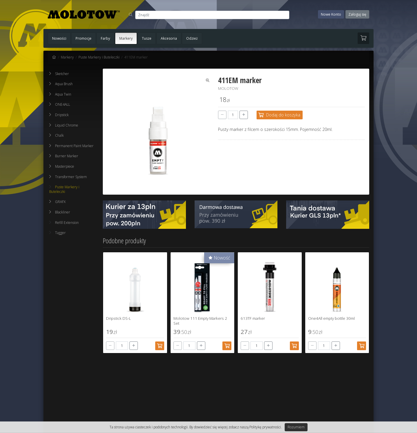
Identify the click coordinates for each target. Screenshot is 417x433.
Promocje (84, 38)
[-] (222, 115)
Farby (105, 38)
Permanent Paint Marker (74, 145)
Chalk (59, 135)
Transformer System (71, 176)
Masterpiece (64, 166)
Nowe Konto (331, 14)
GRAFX (60, 201)
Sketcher (62, 73)
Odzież (192, 38)
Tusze (146, 38)
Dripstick (62, 114)
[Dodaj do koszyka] (279, 115)
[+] (243, 115)
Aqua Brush (64, 83)
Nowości (59, 38)
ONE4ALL (62, 104)
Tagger (57, 232)
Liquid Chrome (66, 125)
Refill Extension (64, 222)
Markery (126, 38)
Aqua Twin (63, 94)
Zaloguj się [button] (357, 14)
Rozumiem (296, 427)
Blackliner (62, 212)
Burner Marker (66, 156)
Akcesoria (169, 38)
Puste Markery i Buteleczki (99, 57)
